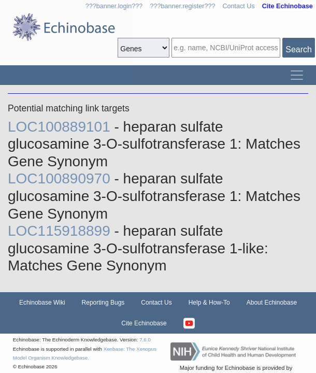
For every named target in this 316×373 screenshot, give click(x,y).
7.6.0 (145, 339)
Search (298, 49)
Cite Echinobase (143, 323)
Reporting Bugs (103, 302)
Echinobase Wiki (42, 302)
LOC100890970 (61, 178)
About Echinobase (272, 302)
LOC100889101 (61, 127)
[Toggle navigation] (297, 75)
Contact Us (238, 6)
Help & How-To (209, 302)
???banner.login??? (114, 6)
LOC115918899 (61, 231)
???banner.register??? (182, 6)
